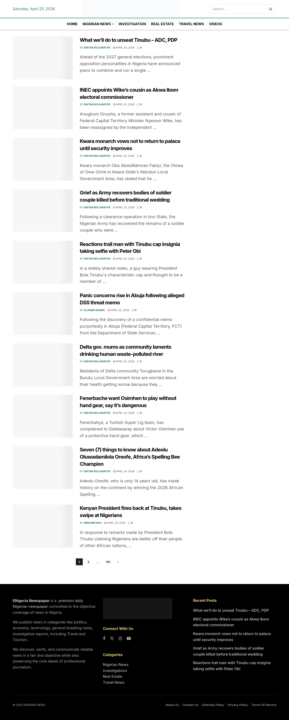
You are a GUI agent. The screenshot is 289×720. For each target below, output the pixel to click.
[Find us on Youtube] (129, 639)
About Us (172, 705)
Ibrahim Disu (92, 522)
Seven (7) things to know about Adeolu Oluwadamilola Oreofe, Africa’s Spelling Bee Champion (130, 457)
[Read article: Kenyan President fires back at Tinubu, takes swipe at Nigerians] (43, 526)
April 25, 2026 (123, 47)
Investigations (115, 670)
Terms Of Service (264, 705)
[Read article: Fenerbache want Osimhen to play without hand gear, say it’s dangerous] (43, 416)
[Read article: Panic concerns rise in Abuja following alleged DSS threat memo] (43, 313)
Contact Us (190, 705)
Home (72, 24)
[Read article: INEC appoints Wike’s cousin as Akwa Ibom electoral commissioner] (43, 107)
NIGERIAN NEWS (97, 24)
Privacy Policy (238, 705)
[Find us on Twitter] (112, 639)
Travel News (191, 24)
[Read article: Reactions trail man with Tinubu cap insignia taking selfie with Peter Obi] (43, 262)
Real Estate (162, 24)
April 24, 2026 (124, 412)
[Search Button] (271, 9)
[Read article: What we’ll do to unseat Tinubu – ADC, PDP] (43, 57)
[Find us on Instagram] (120, 639)
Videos (215, 24)
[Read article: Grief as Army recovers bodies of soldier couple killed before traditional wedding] (43, 210)
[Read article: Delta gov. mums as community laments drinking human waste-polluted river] (43, 364)
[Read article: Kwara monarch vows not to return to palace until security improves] (43, 159)
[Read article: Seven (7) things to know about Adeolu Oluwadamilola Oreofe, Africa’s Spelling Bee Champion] (43, 467)
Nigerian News (116, 664)
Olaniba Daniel (94, 310)
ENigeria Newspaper (31, 600)
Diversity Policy (213, 705)
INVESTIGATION (132, 24)
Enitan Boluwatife (97, 47)
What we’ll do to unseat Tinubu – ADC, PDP (128, 40)
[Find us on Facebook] (104, 639)
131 (108, 562)
